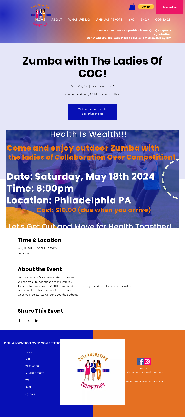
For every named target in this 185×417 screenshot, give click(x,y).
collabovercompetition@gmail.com (143, 372)
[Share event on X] (28, 320)
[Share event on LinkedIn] (36, 320)
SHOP (28, 387)
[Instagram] (147, 361)
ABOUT (29, 359)
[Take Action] (169, 7)
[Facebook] (140, 361)
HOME (28, 352)
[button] (132, 6)
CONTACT (30, 394)
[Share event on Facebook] (19, 320)
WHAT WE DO (32, 366)
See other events (92, 113)
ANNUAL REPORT (34, 373)
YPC (27, 380)
